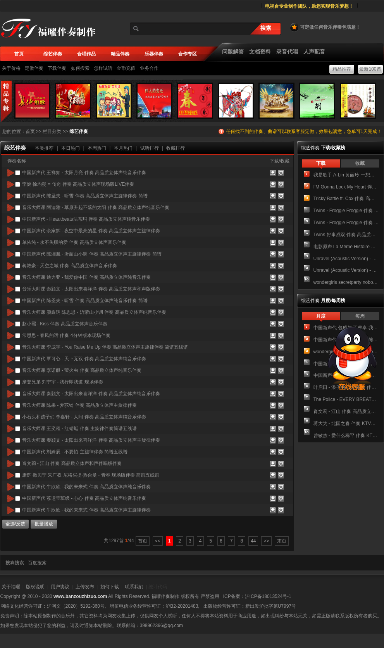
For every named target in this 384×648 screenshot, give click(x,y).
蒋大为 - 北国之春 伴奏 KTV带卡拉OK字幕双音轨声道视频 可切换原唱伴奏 (346, 423)
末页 (281, 541)
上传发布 (85, 586)
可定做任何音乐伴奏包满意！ (324, 27)
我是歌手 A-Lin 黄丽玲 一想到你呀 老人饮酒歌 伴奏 (346, 175)
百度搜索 (37, 562)
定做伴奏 (34, 68)
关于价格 (11, 68)
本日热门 (70, 148)
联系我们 (134, 586)
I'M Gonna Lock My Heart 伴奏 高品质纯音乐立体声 (346, 187)
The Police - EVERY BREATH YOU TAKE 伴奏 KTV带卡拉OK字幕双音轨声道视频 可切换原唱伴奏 (346, 399)
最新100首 (370, 69)
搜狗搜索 (14, 562)
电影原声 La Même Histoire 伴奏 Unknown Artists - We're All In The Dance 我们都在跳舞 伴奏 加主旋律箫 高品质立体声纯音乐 (346, 246)
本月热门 (123, 148)
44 (253, 541)
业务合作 (149, 68)
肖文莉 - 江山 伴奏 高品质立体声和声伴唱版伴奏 (346, 411)
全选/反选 (15, 524)
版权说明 (35, 586)
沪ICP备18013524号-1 (268, 596)
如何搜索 (80, 68)
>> (266, 541)
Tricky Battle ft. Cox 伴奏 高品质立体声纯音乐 (346, 198)
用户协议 (60, 586)
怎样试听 (103, 68)
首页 (30, 131)
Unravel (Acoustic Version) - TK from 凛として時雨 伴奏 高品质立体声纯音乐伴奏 (346, 258)
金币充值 (126, 68)
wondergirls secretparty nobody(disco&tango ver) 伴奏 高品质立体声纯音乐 (346, 282)
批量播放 (43, 524)
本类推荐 (44, 148)
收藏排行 (175, 148)
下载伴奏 (57, 68)
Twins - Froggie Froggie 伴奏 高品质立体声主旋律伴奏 (346, 222)
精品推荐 (341, 69)
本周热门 (97, 148)
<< (157, 541)
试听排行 (149, 148)
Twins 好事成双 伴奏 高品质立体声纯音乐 (346, 234)
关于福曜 (11, 586)
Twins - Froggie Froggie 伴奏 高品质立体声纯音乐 (346, 210)
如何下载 (109, 586)
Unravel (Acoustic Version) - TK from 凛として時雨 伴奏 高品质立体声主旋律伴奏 (346, 270)
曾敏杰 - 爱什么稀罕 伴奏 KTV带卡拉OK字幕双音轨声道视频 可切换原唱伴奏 (346, 435)
